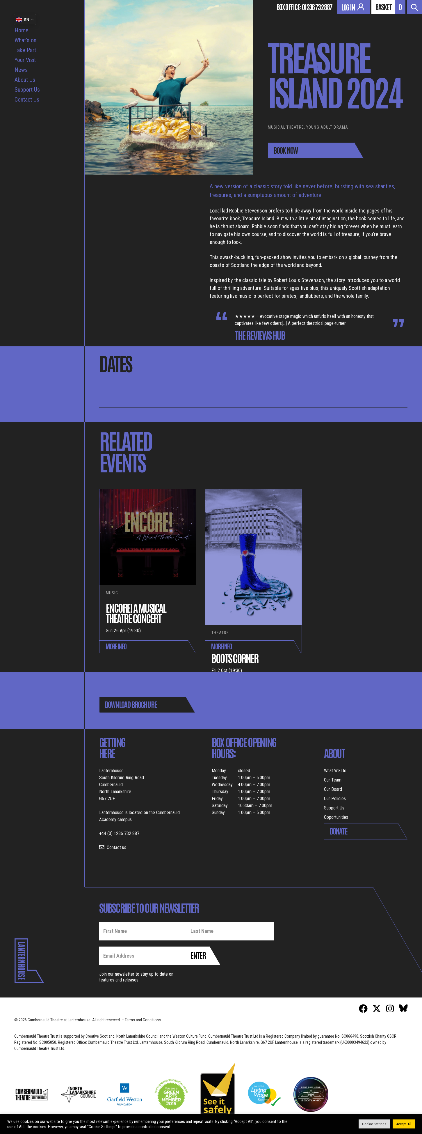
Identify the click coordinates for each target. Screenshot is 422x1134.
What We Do (335, 770)
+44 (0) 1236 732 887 (119, 833)
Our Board (333, 789)
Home (22, 30)
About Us (25, 79)
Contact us (116, 847)
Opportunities (336, 817)
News (21, 69)
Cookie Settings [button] (374, 1124)
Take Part (25, 50)
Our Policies (335, 798)
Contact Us (27, 99)
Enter (198, 955)
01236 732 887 (317, 6)
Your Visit (25, 59)
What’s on (25, 40)
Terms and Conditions (143, 1020)
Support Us (27, 89)
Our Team (332, 780)
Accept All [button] (403, 1124)
